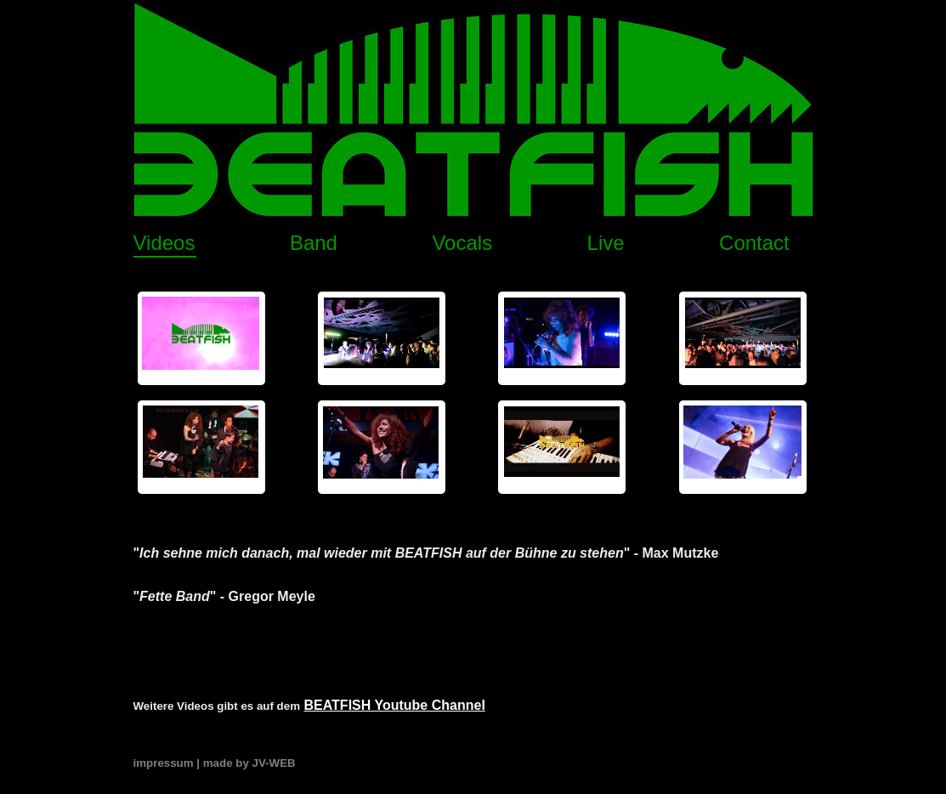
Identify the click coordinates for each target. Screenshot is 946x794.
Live (606, 242)
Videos (164, 242)
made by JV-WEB (249, 763)
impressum (163, 763)
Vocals (462, 242)
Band (313, 242)
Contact (754, 242)
